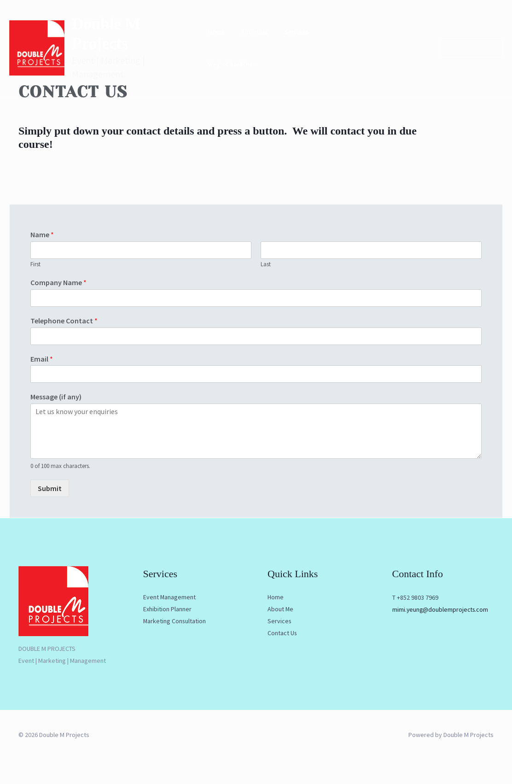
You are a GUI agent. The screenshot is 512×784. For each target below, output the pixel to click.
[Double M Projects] (36, 41)
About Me (256, 42)
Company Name (58, 282)
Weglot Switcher (373, 42)
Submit (50, 488)
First (35, 264)
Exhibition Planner (167, 609)
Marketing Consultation (175, 621)
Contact (327, 42)
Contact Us (282, 633)
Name (42, 234)
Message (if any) (55, 396)
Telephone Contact (64, 320)
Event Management (169, 597)
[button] (465, 42)
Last (266, 264)
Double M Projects (136, 35)
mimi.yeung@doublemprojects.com (441, 609)
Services (292, 42)
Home (223, 42)
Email (41, 358)
